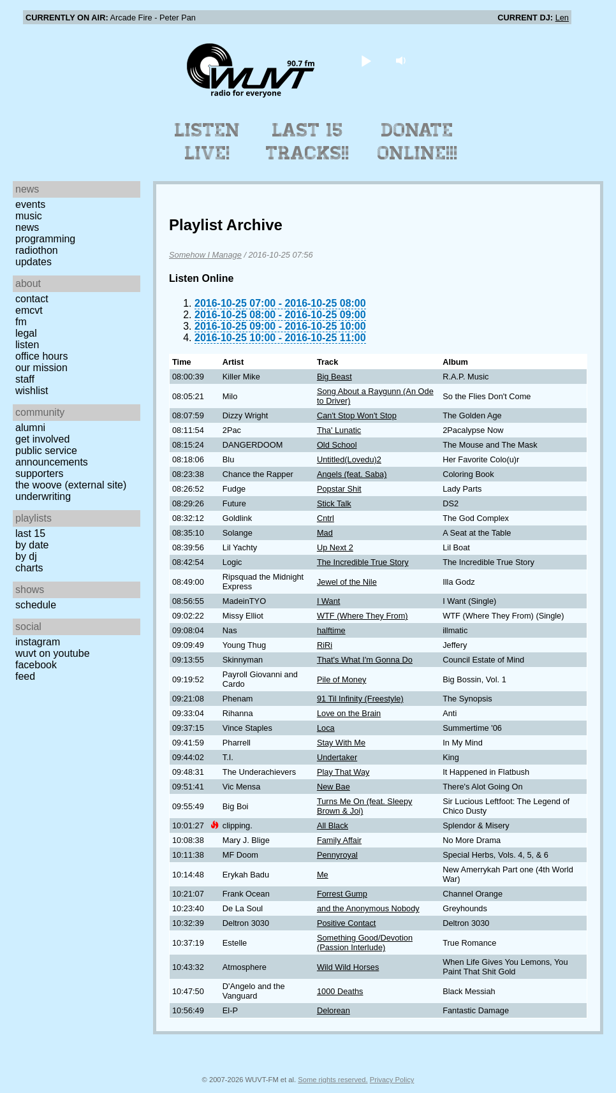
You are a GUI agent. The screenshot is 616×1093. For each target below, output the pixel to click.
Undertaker (337, 757)
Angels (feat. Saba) (352, 474)
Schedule (35, 604)
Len (562, 17)
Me (322, 874)
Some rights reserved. (332, 1079)
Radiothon (36, 250)
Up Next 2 (335, 547)
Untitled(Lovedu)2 (349, 459)
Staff (24, 379)
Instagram (37, 641)
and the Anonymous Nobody (368, 908)
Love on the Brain (349, 713)
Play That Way (343, 772)
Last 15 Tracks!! (307, 142)
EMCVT (29, 310)
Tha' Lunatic (339, 430)
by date (31, 544)
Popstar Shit (339, 489)
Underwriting (43, 496)
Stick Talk (334, 503)
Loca (326, 728)
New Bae (333, 786)
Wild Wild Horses (348, 967)
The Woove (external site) (70, 485)
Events (30, 204)
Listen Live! (207, 142)
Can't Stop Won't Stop (357, 415)
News (27, 227)
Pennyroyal (337, 855)
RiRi (324, 645)
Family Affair (339, 840)
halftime (331, 630)
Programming (45, 238)
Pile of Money (342, 679)
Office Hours (41, 356)
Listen (27, 344)
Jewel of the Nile (347, 582)
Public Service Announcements (51, 456)
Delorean (333, 1010)
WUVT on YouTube (52, 653)
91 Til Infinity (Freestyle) (360, 698)
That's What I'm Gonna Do (365, 659)
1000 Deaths (340, 991)
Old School (337, 445)
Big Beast (334, 376)
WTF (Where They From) (362, 615)
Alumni (30, 427)
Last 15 (30, 533)
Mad (325, 533)
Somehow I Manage (205, 255)
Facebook (36, 664)
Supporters (39, 473)
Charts (29, 567)
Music (28, 215)
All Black (332, 825)
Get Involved (42, 439)
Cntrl (325, 518)
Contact (31, 298)
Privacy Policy (392, 1079)
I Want (329, 601)
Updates (33, 261)
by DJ (26, 556)
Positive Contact (346, 923)
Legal (26, 333)
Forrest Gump (342, 894)
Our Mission (41, 367)
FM (21, 321)
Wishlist (31, 390)
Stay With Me (341, 742)
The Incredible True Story (363, 562)
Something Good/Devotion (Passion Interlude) (365, 942)
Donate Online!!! (418, 142)
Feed (25, 676)
